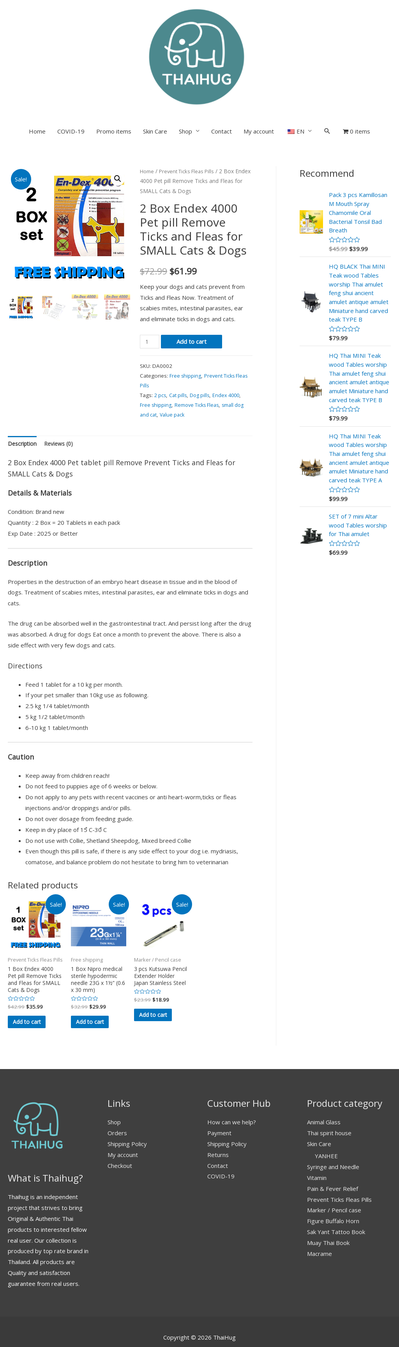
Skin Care (155, 87)
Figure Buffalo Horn (333, 1193)
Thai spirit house (329, 1105)
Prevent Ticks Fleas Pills (191, 127)
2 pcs (160, 351)
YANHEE (326, 1128)
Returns (218, 1126)
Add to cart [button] (32, 988)
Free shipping (186, 332)
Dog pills (203, 351)
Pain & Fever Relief (332, 1160)
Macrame (319, 1225)
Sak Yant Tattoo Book (336, 1204)
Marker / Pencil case (334, 1182)
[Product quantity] (150, 298)
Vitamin (317, 1150)
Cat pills (179, 351)
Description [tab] (23, 400)
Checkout (120, 1137)
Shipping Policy (127, 1115)
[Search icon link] (327, 87)
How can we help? (231, 1094)
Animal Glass (324, 1094)
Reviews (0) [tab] (62, 400)
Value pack (174, 371)
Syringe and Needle (333, 1139)
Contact (221, 87)
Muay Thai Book (328, 1215)
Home (37, 87)
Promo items (113, 87)
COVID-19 (71, 87)
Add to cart (193, 298)
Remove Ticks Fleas (200, 361)
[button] (117, 135)
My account (259, 87)
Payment (219, 1105)
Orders (117, 1105)
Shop (185, 87)
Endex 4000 (231, 351)
